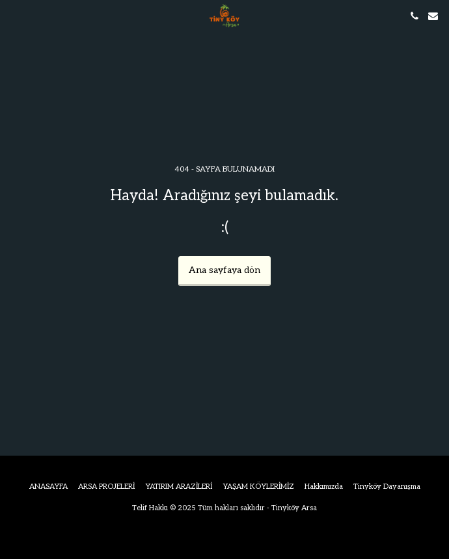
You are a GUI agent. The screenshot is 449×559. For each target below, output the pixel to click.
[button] (14, 15)
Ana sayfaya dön (224, 270)
